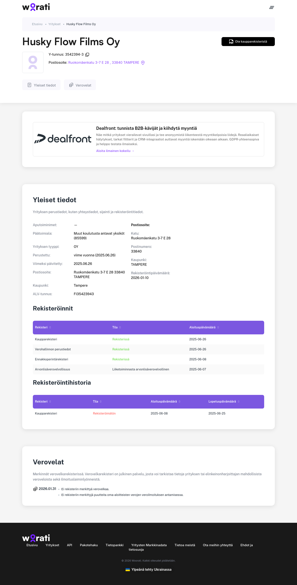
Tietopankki (114, 545)
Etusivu (37, 24)
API (69, 545)
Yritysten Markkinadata (149, 545)
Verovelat (80, 84)
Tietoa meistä (185, 545)
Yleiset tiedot (41, 84)
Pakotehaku (89, 545)
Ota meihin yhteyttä (218, 545)
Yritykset (54, 24)
